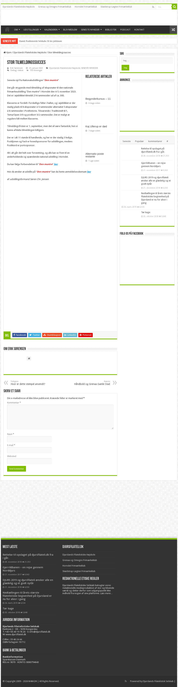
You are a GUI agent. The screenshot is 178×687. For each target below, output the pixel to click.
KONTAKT (139, 29)
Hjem (7, 52)
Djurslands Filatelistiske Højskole (19, 7)
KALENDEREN (50, 29)
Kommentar (14, 402)
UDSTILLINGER (31, 29)
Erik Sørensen (16, 68)
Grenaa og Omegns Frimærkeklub (54, 7)
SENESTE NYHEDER (90, 29)
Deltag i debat (17, 70)
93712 (22, 642)
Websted (11, 456)
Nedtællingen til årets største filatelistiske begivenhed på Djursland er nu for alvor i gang (27, 596)
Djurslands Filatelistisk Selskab (158, 681)
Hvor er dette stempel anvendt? (29, 382)
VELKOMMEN (7, 29)
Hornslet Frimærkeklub (86, 7)
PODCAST (125, 29)
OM (16, 29)
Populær (139, 141)
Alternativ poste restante (94, 155)
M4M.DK (32, 681)
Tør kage (145, 212)
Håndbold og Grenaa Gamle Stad (92, 382)
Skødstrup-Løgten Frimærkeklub (116, 7)
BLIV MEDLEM (70, 29)
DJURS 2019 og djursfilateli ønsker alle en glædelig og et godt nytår (156, 180)
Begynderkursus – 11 (98, 98)
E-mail (11, 445)
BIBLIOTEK (110, 29)
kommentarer (155, 141)
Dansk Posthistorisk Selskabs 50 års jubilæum (40, 41)
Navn (10, 434)
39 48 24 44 (16, 639)
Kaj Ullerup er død (96, 126)
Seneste (127, 141)
